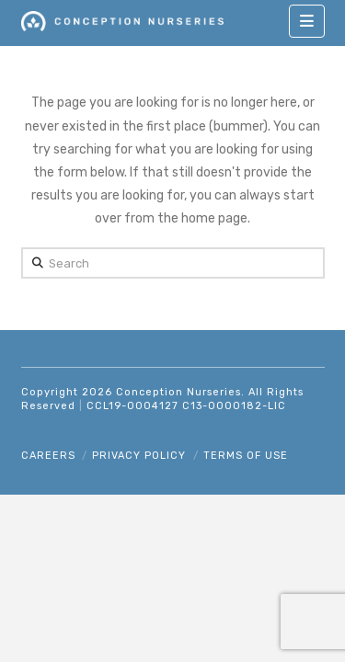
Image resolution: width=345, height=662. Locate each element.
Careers (48, 456)
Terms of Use (245, 456)
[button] (306, 21)
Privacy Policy (139, 456)
